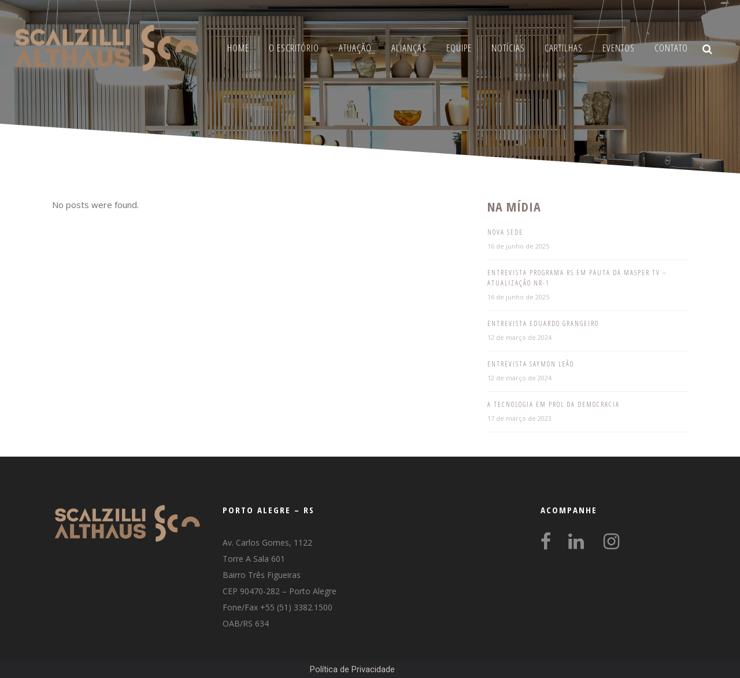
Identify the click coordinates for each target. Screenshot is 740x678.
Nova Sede (505, 232)
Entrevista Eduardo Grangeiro (543, 323)
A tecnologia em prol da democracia (553, 404)
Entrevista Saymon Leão (530, 364)
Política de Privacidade (352, 669)
